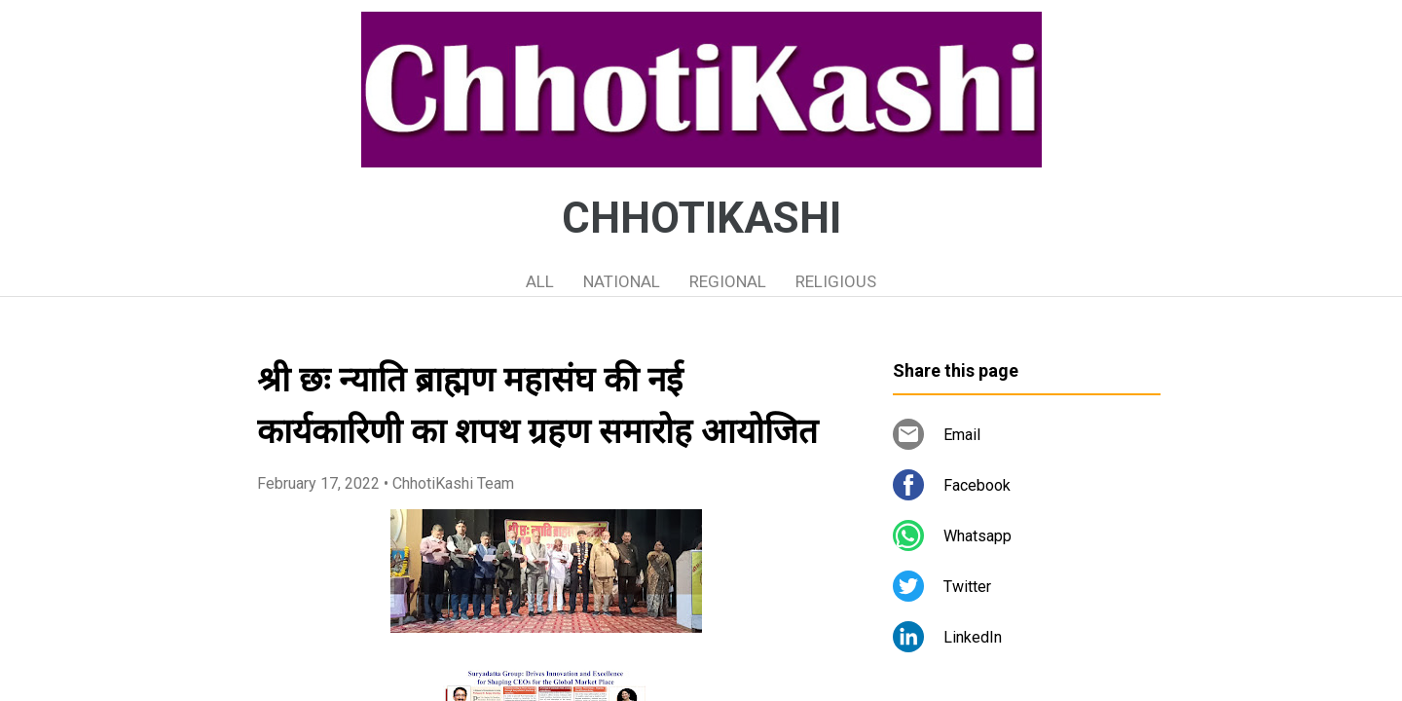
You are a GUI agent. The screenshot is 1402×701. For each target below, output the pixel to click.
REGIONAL (727, 281)
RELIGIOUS (835, 281)
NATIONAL (621, 281)
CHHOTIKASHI (701, 218)
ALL (540, 281)
